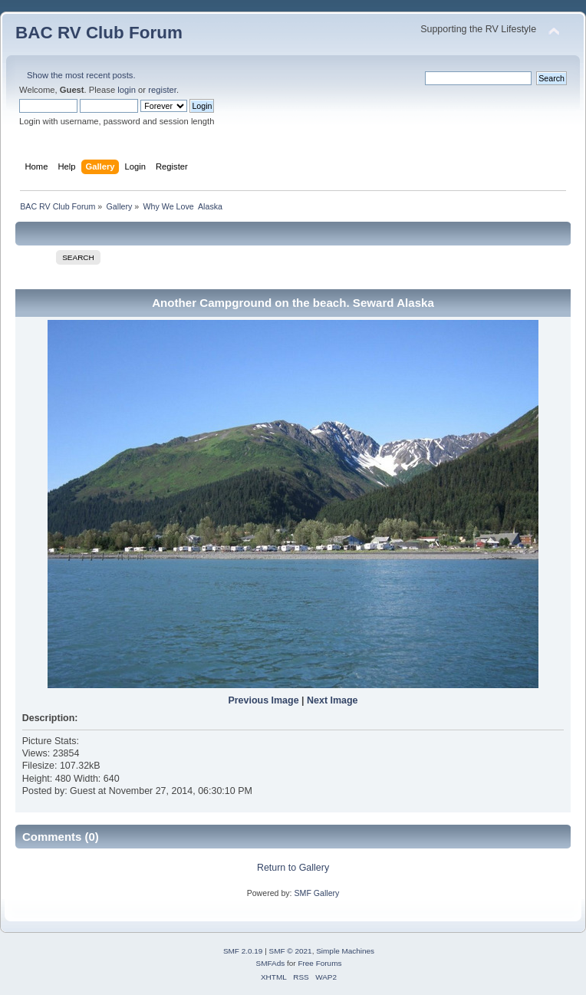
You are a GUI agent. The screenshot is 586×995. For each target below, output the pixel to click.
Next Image (332, 700)
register (162, 89)
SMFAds (270, 963)
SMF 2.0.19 (243, 951)
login (126, 89)
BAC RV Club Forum (99, 32)
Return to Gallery (293, 867)
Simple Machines (345, 951)
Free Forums (319, 963)
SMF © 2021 (290, 951)
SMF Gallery (316, 893)
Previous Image (263, 700)
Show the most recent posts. (81, 75)
